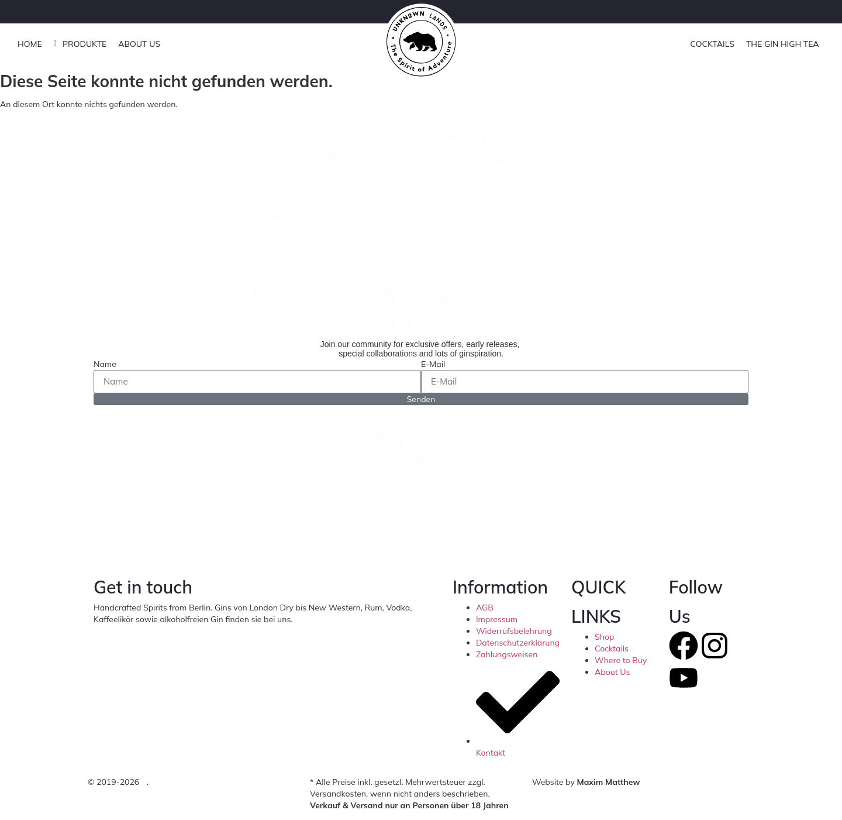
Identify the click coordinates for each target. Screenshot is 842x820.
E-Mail (433, 364)
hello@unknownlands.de (338, 619)
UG (161, 782)
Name (105, 364)
